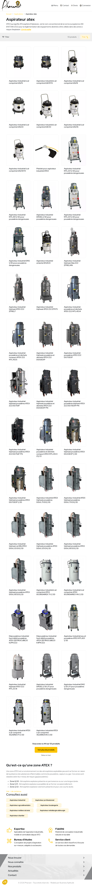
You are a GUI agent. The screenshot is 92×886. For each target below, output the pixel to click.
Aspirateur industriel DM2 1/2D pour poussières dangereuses (19, 263)
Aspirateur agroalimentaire (20, 805)
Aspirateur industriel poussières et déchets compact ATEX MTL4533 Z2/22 (47, 452)
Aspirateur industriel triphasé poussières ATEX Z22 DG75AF (19, 403)
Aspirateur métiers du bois (20, 810)
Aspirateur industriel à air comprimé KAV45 (74, 126)
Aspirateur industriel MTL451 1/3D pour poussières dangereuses (19, 217)
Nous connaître (15, 862)
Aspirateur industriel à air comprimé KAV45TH (19, 169)
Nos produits (14, 866)
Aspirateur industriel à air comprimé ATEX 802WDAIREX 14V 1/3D (74, 592)
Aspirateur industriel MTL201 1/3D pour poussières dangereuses (74, 170)
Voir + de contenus (13, 791)
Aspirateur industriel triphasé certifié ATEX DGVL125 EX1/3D (18, 546)
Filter (5, 37)
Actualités (13, 870)
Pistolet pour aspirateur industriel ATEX (46, 169)
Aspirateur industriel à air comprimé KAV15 (19, 82)
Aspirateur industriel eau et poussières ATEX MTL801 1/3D (75, 638)
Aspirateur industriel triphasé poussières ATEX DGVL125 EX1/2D (46, 546)
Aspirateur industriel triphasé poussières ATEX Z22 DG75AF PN (19, 451)
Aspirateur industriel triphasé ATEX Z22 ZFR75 (47, 308)
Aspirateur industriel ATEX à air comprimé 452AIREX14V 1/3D (47, 732)
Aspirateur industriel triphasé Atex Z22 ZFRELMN (72, 263)
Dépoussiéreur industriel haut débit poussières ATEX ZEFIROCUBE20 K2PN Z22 (19, 639)
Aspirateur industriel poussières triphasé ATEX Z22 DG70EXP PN (74, 403)
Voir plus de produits (46, 750)
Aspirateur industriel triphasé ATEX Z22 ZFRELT (17, 309)
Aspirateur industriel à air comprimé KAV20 (19, 126)
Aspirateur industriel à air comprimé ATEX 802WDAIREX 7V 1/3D (46, 592)
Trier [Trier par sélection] (85, 37)
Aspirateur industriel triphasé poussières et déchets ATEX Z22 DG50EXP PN (45, 404)
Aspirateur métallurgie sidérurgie (52, 810)
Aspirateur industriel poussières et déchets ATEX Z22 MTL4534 (73, 309)
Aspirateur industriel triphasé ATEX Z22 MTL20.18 (17, 686)
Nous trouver (14, 857)
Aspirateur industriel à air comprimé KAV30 (46, 126)
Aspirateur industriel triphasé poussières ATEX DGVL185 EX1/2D (19, 592)
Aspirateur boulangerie (49, 805)
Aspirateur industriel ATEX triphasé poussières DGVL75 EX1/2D (74, 500)
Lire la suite (26, 29)
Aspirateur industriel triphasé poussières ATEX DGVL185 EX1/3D (74, 546)
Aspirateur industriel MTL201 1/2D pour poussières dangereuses (74, 217)
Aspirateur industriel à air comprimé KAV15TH (46, 82)
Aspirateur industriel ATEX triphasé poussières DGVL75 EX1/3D (47, 500)
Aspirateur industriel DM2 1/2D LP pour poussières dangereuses (74, 686)
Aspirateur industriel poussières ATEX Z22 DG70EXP (72, 355)
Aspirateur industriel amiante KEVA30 (44, 262)
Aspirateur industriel (17, 800)
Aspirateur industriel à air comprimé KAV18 (74, 82)
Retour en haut (46, 755)
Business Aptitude (67, 883)
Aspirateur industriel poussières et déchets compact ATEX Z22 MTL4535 (18, 356)
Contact (12, 875)
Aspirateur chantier (17, 816)
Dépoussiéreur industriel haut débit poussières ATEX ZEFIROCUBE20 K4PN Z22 (46, 639)
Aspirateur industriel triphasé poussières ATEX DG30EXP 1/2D (74, 451)
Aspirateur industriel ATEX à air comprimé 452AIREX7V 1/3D (19, 732)
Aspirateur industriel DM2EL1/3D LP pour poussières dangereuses (46, 686)
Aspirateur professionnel (44, 800)
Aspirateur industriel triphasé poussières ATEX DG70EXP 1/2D (19, 500)
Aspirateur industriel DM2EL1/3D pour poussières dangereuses (46, 217)
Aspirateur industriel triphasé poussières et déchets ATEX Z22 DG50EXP (45, 356)
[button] (5, 882)
